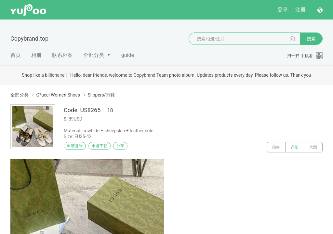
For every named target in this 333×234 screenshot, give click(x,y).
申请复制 (77, 147)
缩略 (276, 147)
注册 (300, 9)
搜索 (311, 38)
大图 (313, 147)
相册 (36, 55)
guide (127, 55)
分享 (136, 147)
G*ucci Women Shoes (58, 95)
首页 (15, 55)
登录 (282, 9)
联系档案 (62, 55)
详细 (295, 147)
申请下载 (106, 147)
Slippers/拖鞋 (101, 95)
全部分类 (93, 55)
